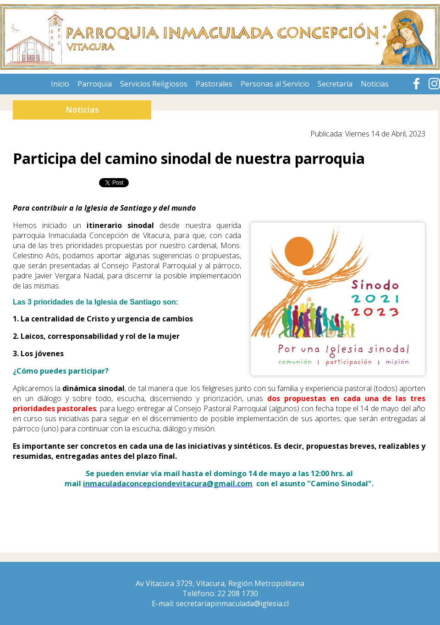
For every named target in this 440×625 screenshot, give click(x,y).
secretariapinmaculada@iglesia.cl (232, 603)
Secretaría (335, 84)
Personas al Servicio (275, 84)
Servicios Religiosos (153, 84)
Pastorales (214, 84)
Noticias (375, 84)
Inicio (60, 84)
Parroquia (94, 84)
